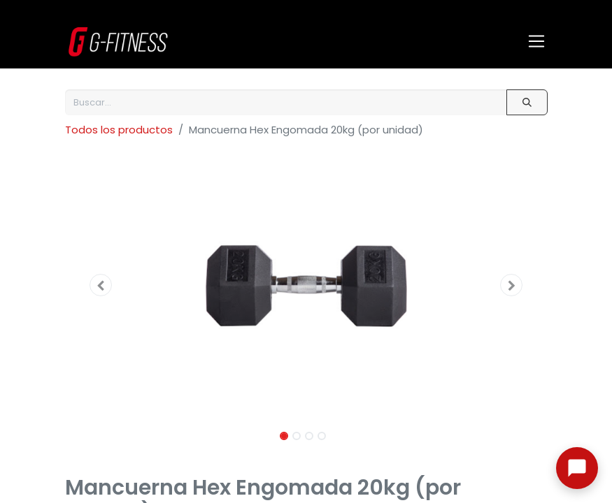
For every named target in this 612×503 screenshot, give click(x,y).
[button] (101, 285)
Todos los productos (119, 129)
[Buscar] (526, 102)
